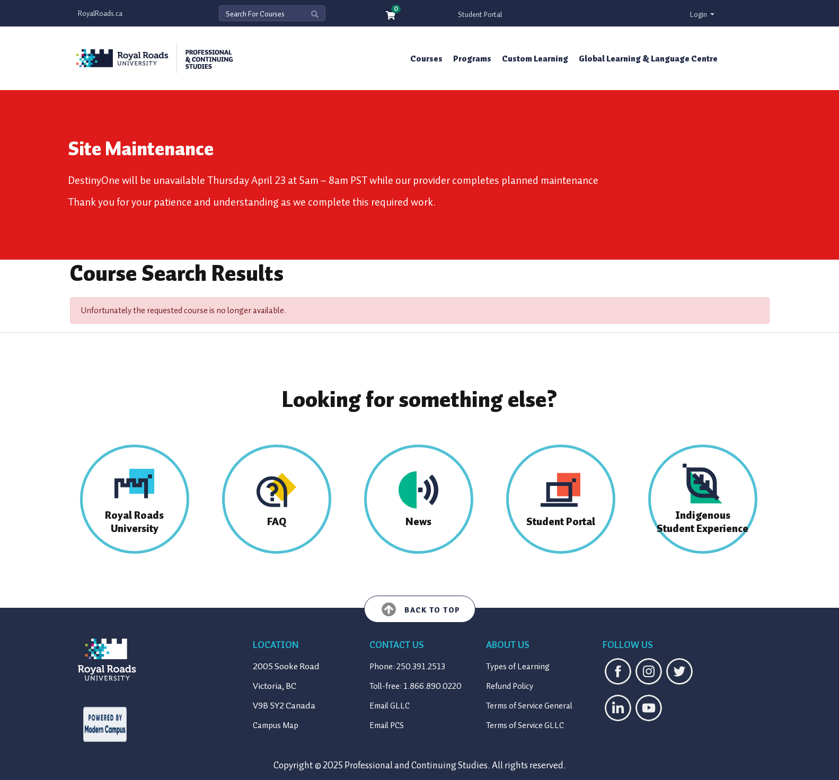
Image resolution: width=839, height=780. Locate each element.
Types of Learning (518, 666)
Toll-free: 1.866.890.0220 (415, 686)
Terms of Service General (529, 705)
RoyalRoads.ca (100, 13)
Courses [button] (426, 58)
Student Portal (480, 14)
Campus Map (275, 725)
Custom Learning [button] (535, 58)
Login (699, 14)
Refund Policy (509, 686)
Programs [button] (472, 58)
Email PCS (386, 725)
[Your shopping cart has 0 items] (391, 16)
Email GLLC (389, 705)
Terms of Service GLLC (525, 725)
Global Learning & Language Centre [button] (648, 58)
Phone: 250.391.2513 (407, 666)
